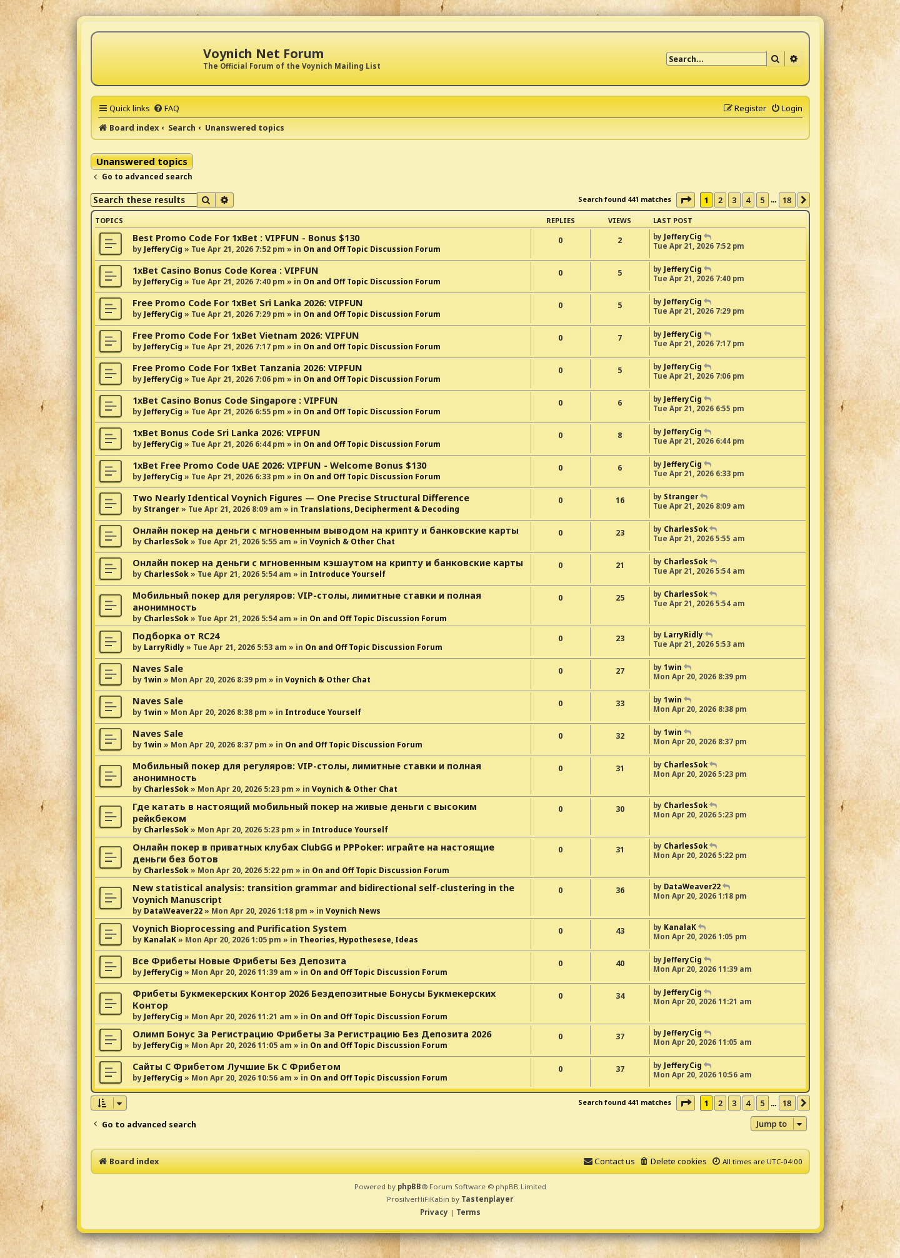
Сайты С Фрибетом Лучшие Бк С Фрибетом (236, 1066)
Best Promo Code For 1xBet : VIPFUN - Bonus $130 (245, 238)
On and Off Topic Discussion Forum (372, 249)
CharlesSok (166, 541)
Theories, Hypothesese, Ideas (358, 939)
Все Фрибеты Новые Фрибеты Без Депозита (239, 961)
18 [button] (787, 200)
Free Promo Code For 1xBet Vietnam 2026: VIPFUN (245, 335)
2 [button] (720, 200)
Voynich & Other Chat (352, 541)
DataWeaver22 (173, 911)
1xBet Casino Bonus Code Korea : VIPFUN (225, 270)
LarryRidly (164, 647)
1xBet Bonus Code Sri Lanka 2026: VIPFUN (226, 433)
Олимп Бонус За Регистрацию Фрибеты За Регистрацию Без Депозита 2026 (311, 1034)
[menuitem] (166, 108)
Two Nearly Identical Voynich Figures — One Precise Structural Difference (300, 498)
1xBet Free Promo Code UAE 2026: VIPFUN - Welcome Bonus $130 (279, 465)
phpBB (409, 1186)
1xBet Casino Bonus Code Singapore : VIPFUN (235, 400)
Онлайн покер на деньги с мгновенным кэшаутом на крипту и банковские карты (327, 563)
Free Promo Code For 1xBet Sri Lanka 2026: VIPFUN (247, 303)
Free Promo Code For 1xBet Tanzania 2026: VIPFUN (247, 368)
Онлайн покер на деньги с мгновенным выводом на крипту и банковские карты (325, 530)
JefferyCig (163, 249)
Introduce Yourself (347, 574)
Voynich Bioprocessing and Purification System (239, 928)
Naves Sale (157, 668)
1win (153, 679)
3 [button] (734, 200)
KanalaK (160, 939)
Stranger (161, 509)
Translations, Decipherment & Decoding (379, 509)
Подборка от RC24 (175, 636)
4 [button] (748, 200)
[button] (685, 199)
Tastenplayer (487, 1199)
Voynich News (353, 911)
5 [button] (762, 200)
